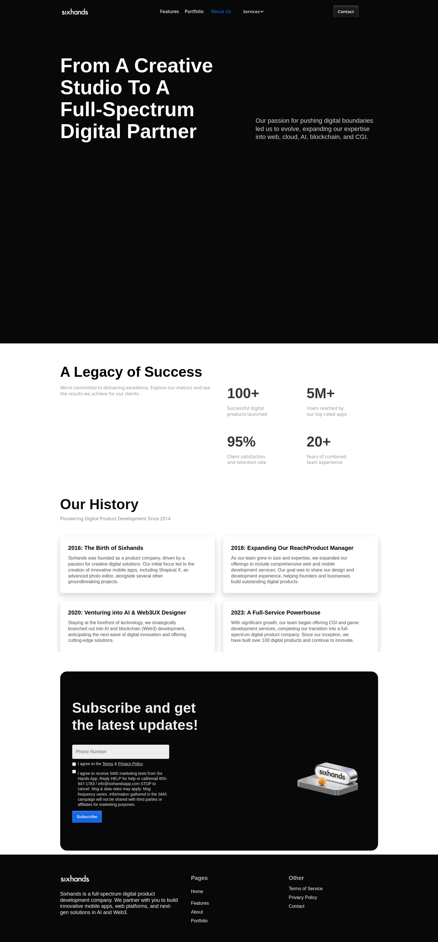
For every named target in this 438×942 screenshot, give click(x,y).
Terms (107, 763)
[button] (253, 11)
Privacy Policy (130, 763)
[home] (74, 11)
